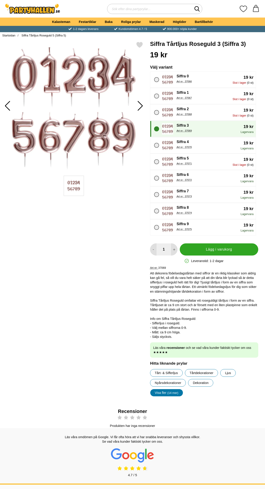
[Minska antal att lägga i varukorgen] (153, 249)
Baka (108, 22)
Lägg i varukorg (219, 249)
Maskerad (156, 22)
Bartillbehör (204, 22)
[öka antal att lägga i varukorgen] (174, 249)
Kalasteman (61, 22)
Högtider (179, 22)
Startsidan (8, 35)
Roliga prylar (131, 22)
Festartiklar (87, 22)
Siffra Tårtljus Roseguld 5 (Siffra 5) (43, 35)
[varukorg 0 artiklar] (256, 8)
